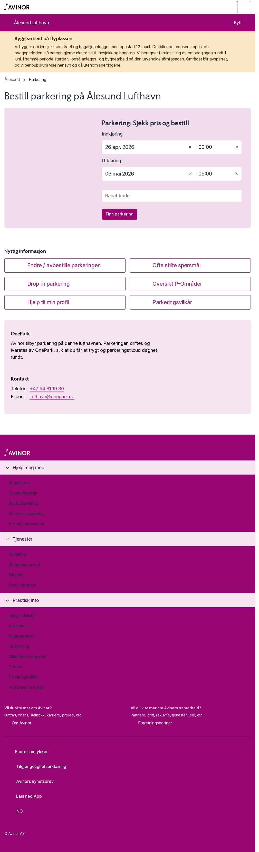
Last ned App (25, 796)
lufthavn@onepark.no (52, 396)
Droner (14, 666)
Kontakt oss (19, 482)
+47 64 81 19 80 (47, 388)
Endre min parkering (26, 513)
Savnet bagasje (22, 493)
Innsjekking (18, 646)
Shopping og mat (24, 564)
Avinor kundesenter (26, 523)
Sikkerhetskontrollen (27, 656)
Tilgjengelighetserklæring (37, 766)
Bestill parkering (23, 503)
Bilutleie (15, 574)
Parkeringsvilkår (23, 677)
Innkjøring (112, 134)
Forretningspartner (151, 723)
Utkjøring (111, 160)
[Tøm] (190, 147)
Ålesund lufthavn (27, 22)
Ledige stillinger (22, 615)
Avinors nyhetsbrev (31, 781)
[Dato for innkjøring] (143, 147)
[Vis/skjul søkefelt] (216, 7)
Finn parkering (119, 214)
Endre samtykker (28, 751)
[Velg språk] (16, 811)
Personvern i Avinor (26, 687)
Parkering (17, 554)
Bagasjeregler (21, 636)
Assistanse (18, 625)
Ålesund (12, 79)
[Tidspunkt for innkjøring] (213, 147)
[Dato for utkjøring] (143, 174)
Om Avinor (17, 723)
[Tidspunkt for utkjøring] (213, 174)
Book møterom (22, 585)
